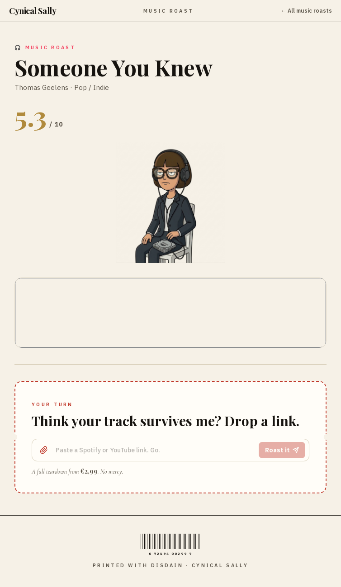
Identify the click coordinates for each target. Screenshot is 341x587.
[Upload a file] (44, 450)
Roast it (282, 450)
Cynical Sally (32, 10)
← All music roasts (306, 10)
